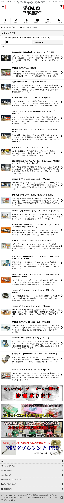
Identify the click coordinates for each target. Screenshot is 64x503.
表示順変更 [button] (38, 42)
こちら (12, 500)
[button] (3, 6)
